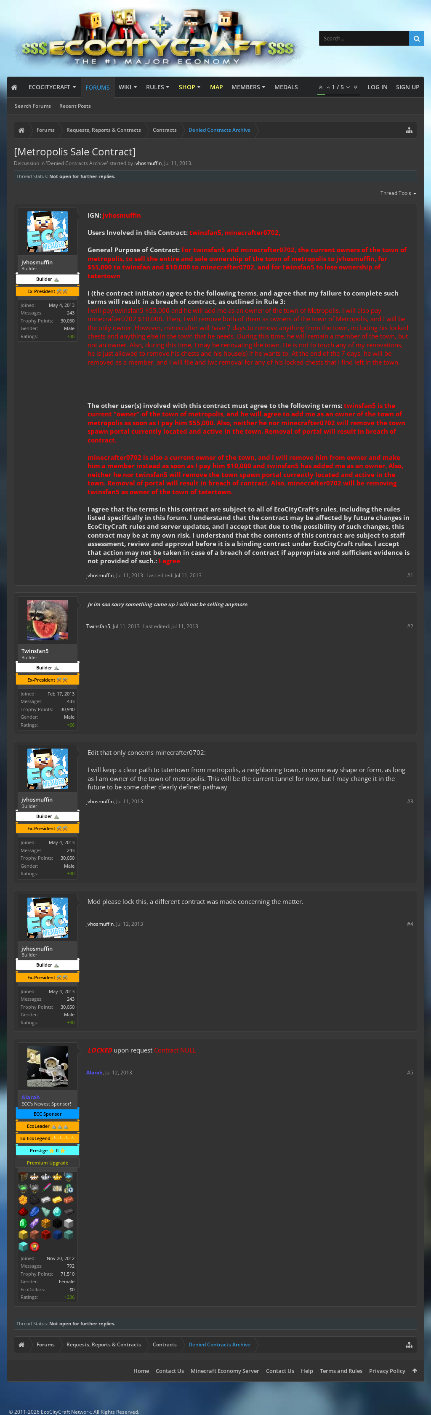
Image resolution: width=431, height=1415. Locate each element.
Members (245, 87)
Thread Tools (398, 193)
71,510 (67, 1274)
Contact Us (170, 1371)
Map (216, 87)
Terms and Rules (341, 1371)
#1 (410, 575)
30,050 (67, 320)
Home (141, 1371)
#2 (410, 626)
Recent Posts (75, 105)
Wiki (125, 87)
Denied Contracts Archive (77, 163)
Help (307, 1371)
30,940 (67, 709)
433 (70, 701)
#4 (410, 924)
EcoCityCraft (49, 87)
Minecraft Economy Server (225, 1371)
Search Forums (33, 105)
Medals (286, 87)
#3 (410, 801)
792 (70, 1266)
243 (70, 312)
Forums (97, 87)
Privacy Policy (387, 1371)
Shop (187, 87)
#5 (410, 1072)
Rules (155, 87)
